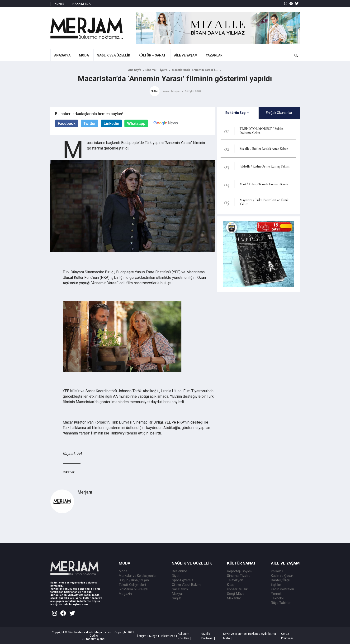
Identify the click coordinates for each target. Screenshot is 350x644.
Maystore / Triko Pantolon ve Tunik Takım (264, 202)
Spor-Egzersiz (182, 580)
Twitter (89, 123)
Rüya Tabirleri (281, 603)
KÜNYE (59, 3)
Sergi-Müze (236, 594)
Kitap (231, 585)
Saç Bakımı (180, 589)
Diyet (176, 576)
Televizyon (235, 580)
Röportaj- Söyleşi (239, 571)
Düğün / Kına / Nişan (134, 580)
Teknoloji (277, 598)
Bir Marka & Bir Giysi (133, 589)
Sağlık (176, 598)
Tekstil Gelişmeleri (132, 585)
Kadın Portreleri (282, 589)
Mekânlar (234, 598)
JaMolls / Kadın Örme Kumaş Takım (264, 166)
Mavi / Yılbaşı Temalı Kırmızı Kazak (264, 184)
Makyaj (177, 594)
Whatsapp (136, 123)
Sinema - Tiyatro (156, 70)
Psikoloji (277, 571)
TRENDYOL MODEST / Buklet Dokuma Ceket (261, 131)
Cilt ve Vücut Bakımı (186, 585)
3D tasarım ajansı (93, 639)
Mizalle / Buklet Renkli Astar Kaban (264, 149)
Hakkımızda (167, 636)
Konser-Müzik (237, 589)
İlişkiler (276, 585)
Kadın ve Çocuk (282, 576)
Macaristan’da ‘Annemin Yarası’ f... (195, 70)
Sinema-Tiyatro (239, 576)
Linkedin (111, 123)
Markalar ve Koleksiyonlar (138, 576)
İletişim (142, 636)
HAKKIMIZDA (81, 3)
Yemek (276, 594)
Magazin (125, 594)
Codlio (94, 635)
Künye (153, 636)
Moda (123, 571)
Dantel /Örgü (280, 580)
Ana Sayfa (134, 70)
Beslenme (179, 571)
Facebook (67, 123)
